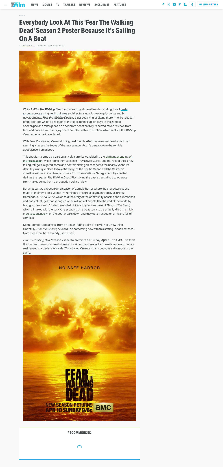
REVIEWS (84, 4)
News (22, 16)
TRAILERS (69, 4)
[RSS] (185, 5)
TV (57, 4)
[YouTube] (174, 5)
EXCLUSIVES (102, 4)
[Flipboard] (179, 5)
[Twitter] (168, 5)
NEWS (34, 4)
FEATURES (120, 4)
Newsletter (208, 4)
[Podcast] (192, 4)
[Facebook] (163, 5)
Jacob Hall (28, 45)
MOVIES (47, 4)
